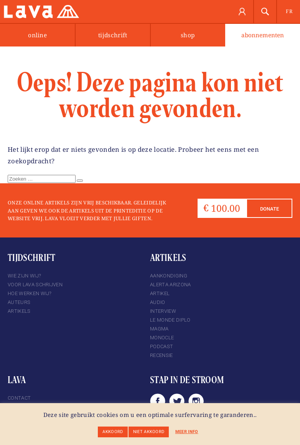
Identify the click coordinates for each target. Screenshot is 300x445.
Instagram (196, 401)
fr (289, 11)
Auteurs (19, 302)
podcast (161, 346)
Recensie (161, 355)
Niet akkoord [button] (149, 431)
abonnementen (262, 35)
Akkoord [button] (112, 431)
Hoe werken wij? (30, 293)
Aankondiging (168, 276)
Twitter (177, 401)
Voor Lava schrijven (35, 284)
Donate (269, 209)
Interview (163, 311)
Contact (19, 398)
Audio (157, 302)
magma (159, 329)
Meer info (186, 431)
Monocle (162, 337)
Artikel (160, 293)
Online (37, 35)
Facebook (157, 401)
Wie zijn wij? (24, 276)
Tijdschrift (112, 35)
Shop (188, 35)
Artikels (19, 311)
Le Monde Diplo (170, 320)
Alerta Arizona (170, 284)
